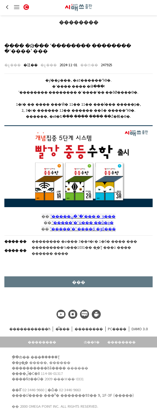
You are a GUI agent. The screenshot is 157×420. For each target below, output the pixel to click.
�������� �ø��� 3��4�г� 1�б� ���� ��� (84, 241)
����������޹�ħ (29, 328)
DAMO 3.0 (140, 328)
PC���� (117, 328)
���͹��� (65, 342)
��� (78, 282)
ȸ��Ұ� (92, 341)
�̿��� (62, 328)
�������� (78, 21)
